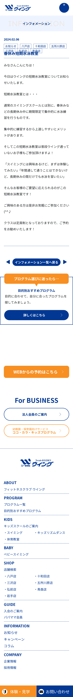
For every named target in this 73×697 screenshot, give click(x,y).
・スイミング (13, 532)
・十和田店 (42, 576)
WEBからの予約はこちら (35, 372)
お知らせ (11, 632)
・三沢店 (10, 582)
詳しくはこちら (34, 315)
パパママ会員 (13, 617)
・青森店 (40, 589)
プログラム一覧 (15, 504)
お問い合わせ (58, 691)
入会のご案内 (13, 610)
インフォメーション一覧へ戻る (36, 262)
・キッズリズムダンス (49, 532)
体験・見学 (20, 691)
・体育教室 (11, 539)
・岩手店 (10, 595)
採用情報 (10, 667)
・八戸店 (10, 576)
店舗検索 (10, 569)
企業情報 (10, 661)
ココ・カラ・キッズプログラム (40, 430)
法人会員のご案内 (34, 414)
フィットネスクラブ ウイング (24, 489)
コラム (9, 646)
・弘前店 (10, 589)
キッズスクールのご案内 (21, 525)
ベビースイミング (16, 554)
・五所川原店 (43, 582)
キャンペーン (14, 639)
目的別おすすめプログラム (22, 510)
